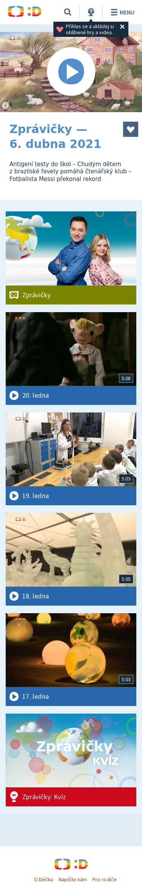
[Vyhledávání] (67, 12)
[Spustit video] (71, 72)
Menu (121, 12)
